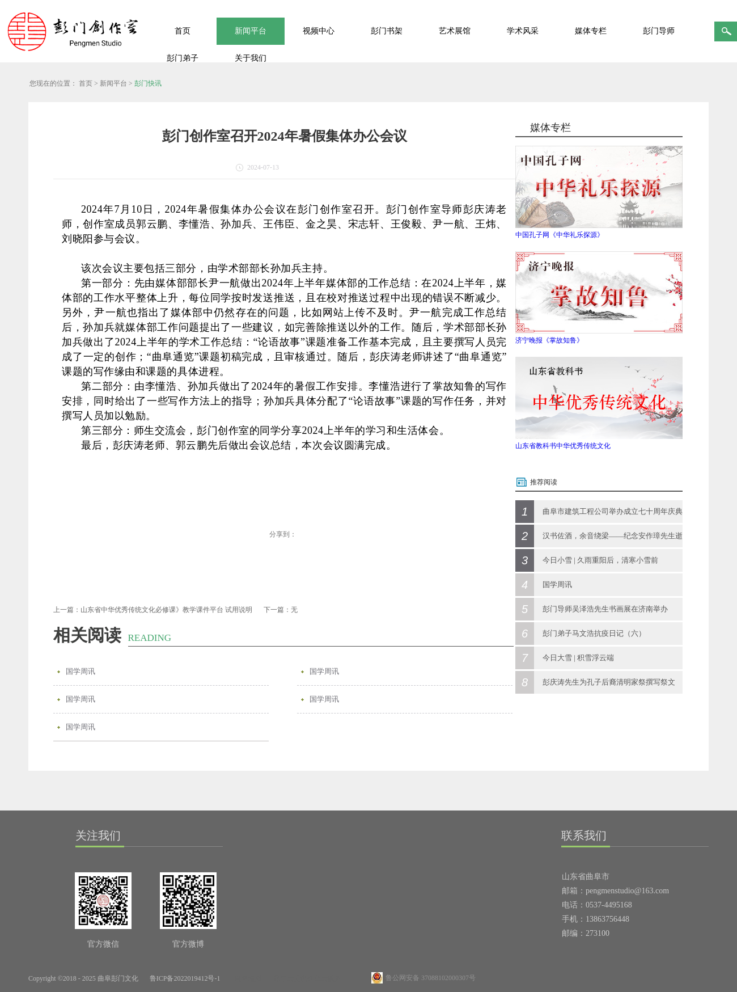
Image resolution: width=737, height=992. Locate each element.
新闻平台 (113, 83)
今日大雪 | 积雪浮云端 (578, 657)
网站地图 (246, 978)
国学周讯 (80, 671)
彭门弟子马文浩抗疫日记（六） (594, 633)
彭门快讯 (148, 83)
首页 (182, 31)
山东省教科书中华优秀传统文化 (563, 446)
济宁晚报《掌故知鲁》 (549, 340)
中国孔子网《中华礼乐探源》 (559, 235)
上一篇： (152, 610)
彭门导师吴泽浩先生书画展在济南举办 (605, 609)
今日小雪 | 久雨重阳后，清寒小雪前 (600, 560)
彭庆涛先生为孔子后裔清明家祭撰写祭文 (609, 682)
